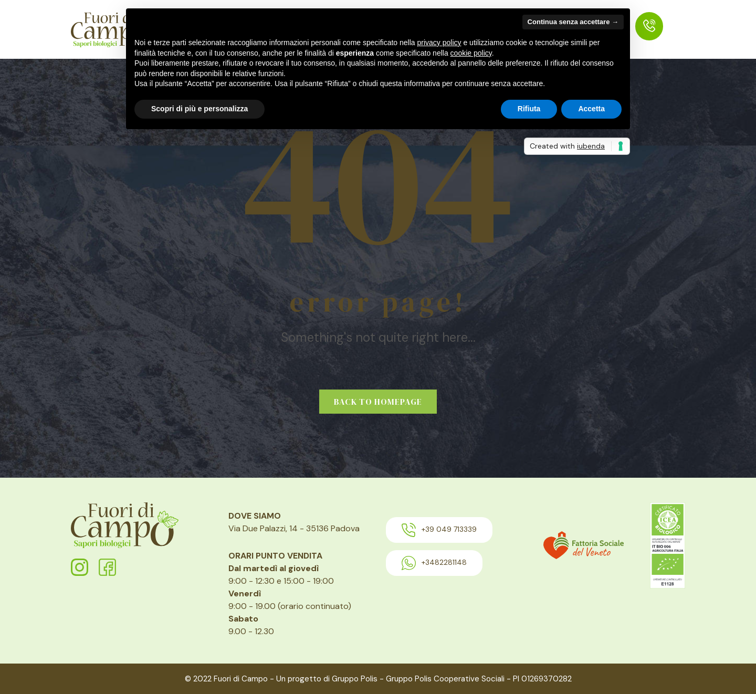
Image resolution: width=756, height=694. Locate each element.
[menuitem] (649, 26)
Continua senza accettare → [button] (573, 22)
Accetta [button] (591, 108)
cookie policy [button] (471, 53)
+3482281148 (434, 563)
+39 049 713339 (439, 530)
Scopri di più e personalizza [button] (199, 108)
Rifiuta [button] (529, 108)
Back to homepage (378, 401)
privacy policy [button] (439, 42)
